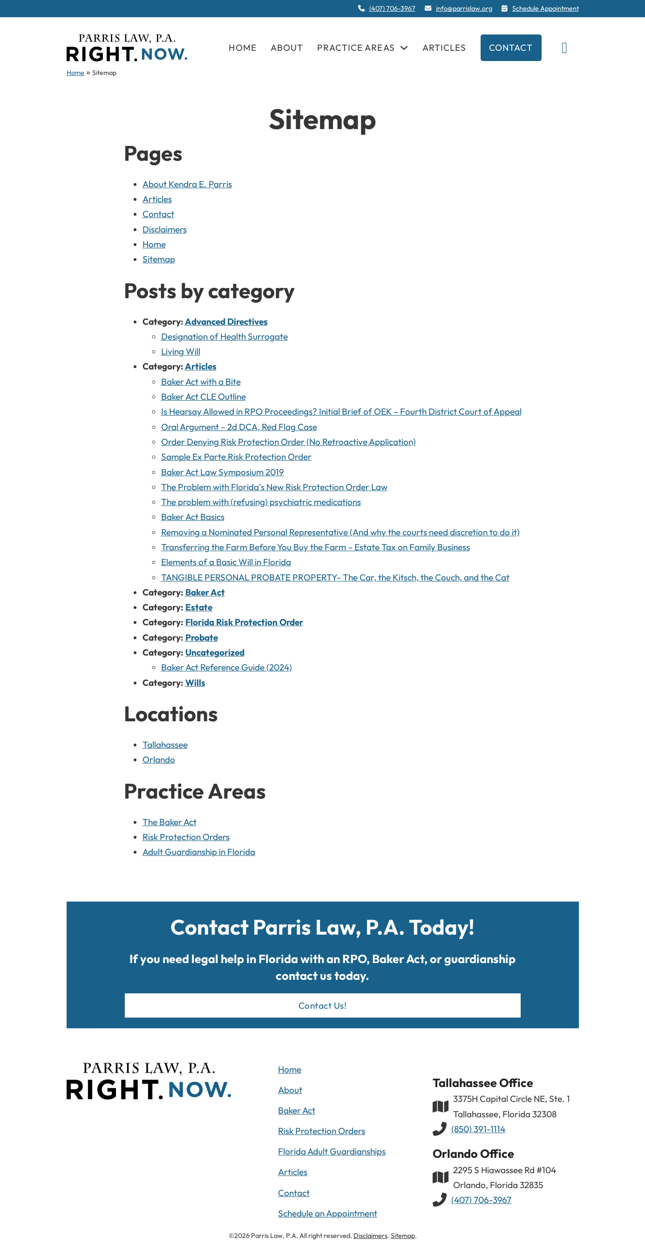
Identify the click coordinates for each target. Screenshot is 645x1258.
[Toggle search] (565, 47)
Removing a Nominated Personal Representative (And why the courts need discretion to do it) (340, 532)
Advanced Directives (226, 321)
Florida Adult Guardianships (332, 1151)
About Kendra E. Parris (187, 184)
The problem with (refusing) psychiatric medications (261, 501)
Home (242, 47)
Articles (444, 47)
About (287, 47)
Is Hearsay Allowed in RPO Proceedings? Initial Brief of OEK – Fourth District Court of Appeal (341, 411)
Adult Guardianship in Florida (199, 851)
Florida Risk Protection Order (244, 622)
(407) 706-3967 (481, 1199)
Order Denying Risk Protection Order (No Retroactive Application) (288, 441)
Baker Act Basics (192, 516)
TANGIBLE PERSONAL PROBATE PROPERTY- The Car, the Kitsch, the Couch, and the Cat (335, 577)
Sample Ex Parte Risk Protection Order (236, 456)
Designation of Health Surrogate (224, 336)
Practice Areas (355, 47)
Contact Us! (323, 1005)
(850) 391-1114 (478, 1129)
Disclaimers (165, 229)
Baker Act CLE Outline (203, 396)
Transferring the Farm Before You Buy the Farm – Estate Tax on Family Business (315, 547)
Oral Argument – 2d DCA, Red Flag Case (239, 426)
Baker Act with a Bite (201, 381)
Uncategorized (214, 652)
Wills (195, 682)
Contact (511, 47)
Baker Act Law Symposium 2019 (222, 472)
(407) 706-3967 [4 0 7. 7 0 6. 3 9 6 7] (392, 8)
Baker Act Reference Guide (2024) (226, 667)
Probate (201, 637)
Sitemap (159, 259)
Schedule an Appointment (327, 1213)
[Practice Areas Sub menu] (404, 47)
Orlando (159, 759)
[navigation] (127, 48)
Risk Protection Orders (186, 836)
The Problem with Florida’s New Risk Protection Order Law (274, 486)
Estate (198, 607)
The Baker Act (170, 821)
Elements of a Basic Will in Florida (226, 561)
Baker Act (205, 592)
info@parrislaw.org (464, 8)
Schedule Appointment (545, 8)
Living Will (180, 351)
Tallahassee (165, 744)
